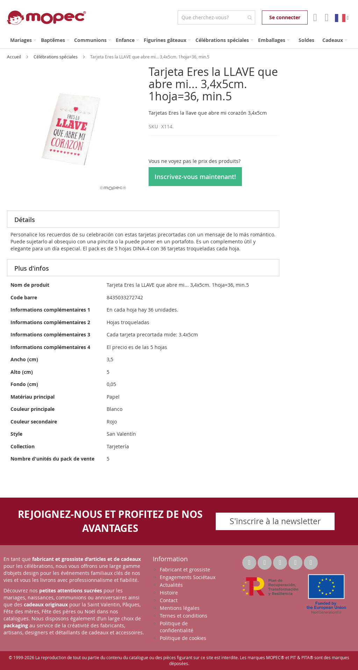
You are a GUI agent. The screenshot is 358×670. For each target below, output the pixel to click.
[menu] (179, 40)
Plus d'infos (31, 268)
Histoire (169, 592)
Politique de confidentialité (176, 627)
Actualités (171, 585)
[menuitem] (23, 40)
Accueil (14, 56)
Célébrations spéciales (56, 56)
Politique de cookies (183, 638)
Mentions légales (180, 608)
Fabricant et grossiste (185, 569)
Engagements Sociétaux (187, 577)
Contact (169, 600)
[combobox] (216, 17)
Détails (24, 219)
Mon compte (314, 17)
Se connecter (284, 17)
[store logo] (46, 17)
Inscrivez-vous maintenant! (195, 176)
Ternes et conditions (183, 615)
